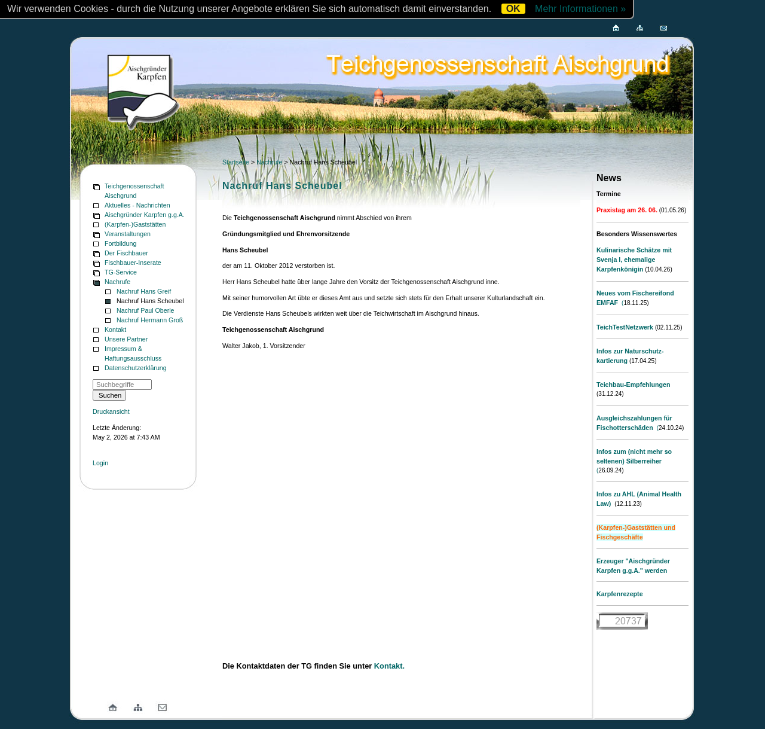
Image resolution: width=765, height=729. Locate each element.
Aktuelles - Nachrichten (137, 205)
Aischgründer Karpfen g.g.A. (145, 214)
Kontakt (115, 329)
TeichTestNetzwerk (624, 327)
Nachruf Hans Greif (144, 291)
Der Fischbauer (126, 253)
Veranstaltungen (128, 233)
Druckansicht (111, 411)
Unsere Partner (126, 339)
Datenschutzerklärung (136, 367)
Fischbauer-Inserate (133, 262)
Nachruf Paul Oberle (146, 310)
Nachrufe (117, 281)
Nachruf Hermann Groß (150, 320)
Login (100, 462)
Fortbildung (120, 243)
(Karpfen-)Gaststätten (135, 224)
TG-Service (121, 272)
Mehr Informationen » (580, 9)
